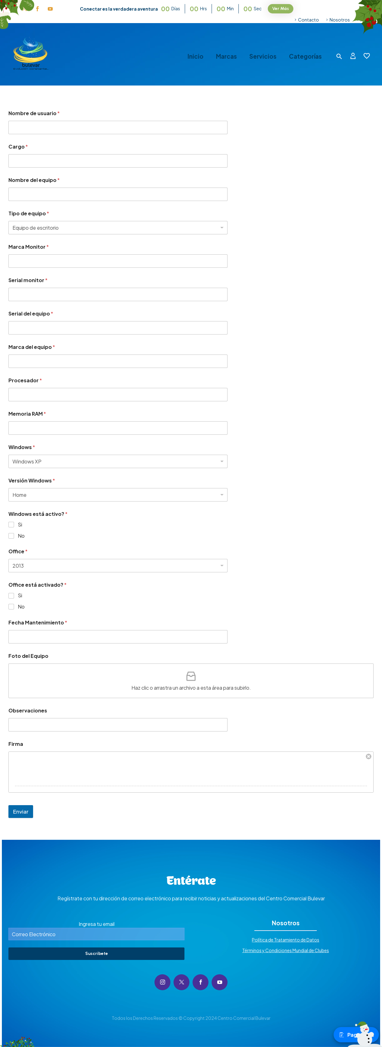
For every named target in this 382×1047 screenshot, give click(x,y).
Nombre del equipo (34, 180)
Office (17, 551)
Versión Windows (31, 480)
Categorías (305, 56)
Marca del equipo (31, 347)
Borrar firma (368, 756)
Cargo (18, 146)
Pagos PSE (356, 1034)
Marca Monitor (28, 247)
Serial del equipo (30, 313)
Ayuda (367, 19)
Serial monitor (27, 280)
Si (20, 524)
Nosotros (340, 19)
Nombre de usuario (34, 113)
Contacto (308, 19)
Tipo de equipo (28, 213)
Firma (15, 744)
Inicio (195, 56)
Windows (21, 447)
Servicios (263, 56)
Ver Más (280, 8)
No (21, 536)
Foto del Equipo (28, 656)
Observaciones (27, 710)
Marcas (226, 56)
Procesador (25, 380)
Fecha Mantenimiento (37, 622)
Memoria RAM (27, 414)
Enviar (20, 811)
